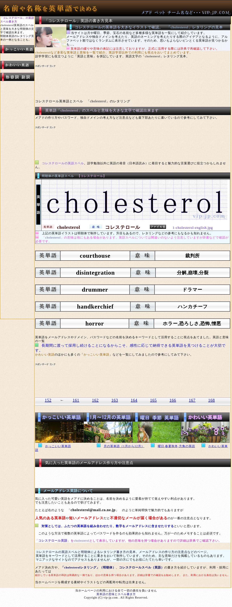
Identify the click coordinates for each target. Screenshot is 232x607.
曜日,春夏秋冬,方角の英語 (176, 446)
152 (48, 400)
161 (76, 400)
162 (95, 400)
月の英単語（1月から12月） (124, 446)
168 (211, 400)
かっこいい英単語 (58, 446)
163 (114, 400)
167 (192, 400)
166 (172, 400)
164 (134, 400)
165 (153, 400)
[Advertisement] (111, 80)
